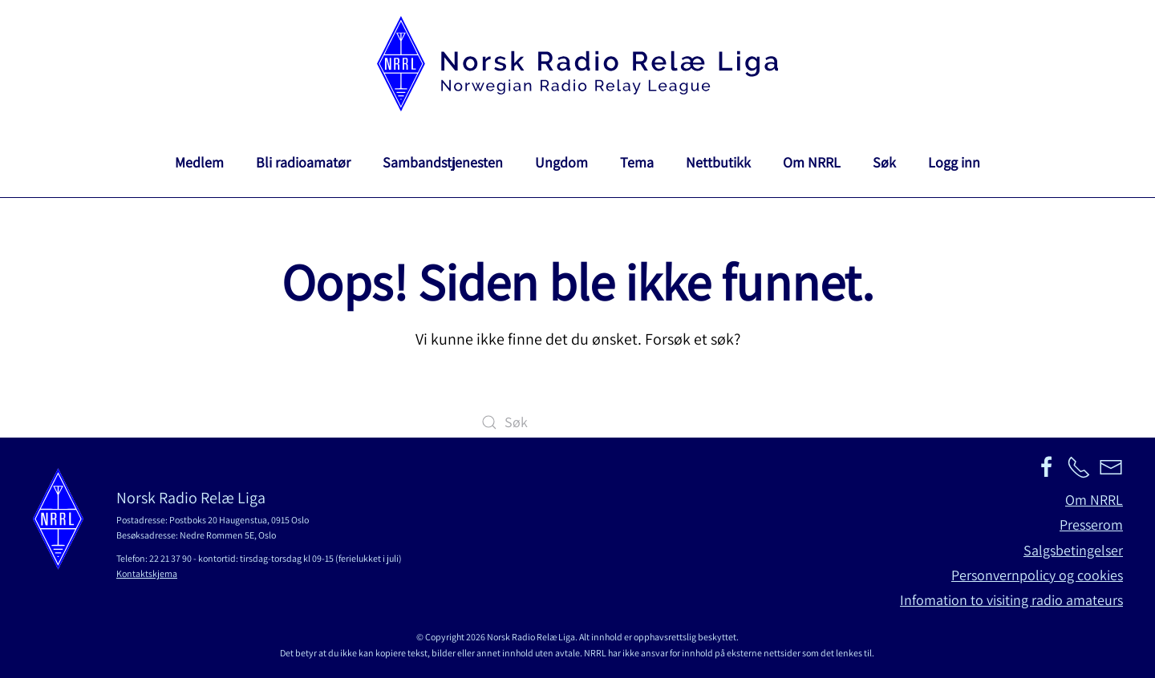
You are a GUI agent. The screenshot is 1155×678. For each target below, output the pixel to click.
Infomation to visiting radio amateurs (1011, 600)
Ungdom (561, 162)
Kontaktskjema (146, 573)
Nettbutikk (718, 162)
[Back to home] (577, 63)
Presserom (1091, 524)
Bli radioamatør (303, 162)
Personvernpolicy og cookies (1037, 575)
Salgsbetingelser (1073, 550)
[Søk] (577, 422)
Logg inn (954, 162)
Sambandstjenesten (443, 162)
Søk (884, 162)
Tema (637, 162)
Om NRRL (812, 162)
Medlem (199, 162)
